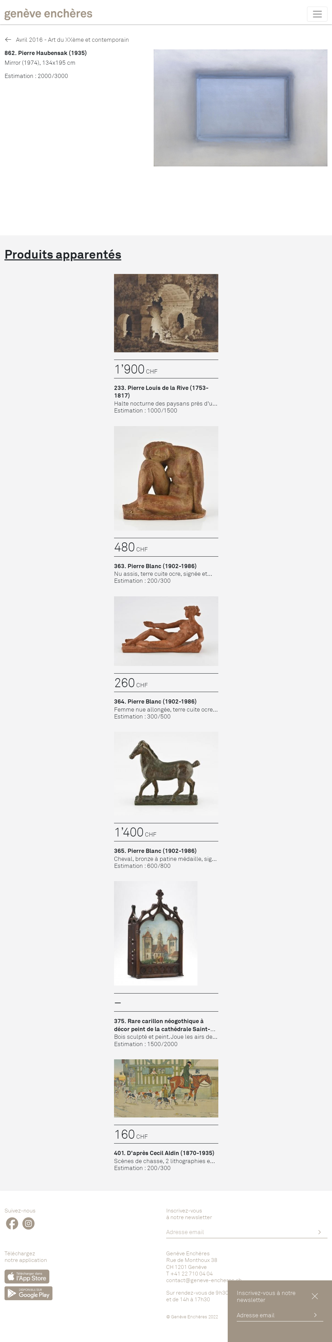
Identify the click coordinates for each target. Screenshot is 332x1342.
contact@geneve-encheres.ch (204, 1280)
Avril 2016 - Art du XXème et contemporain (67, 39)
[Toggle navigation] (317, 14)
